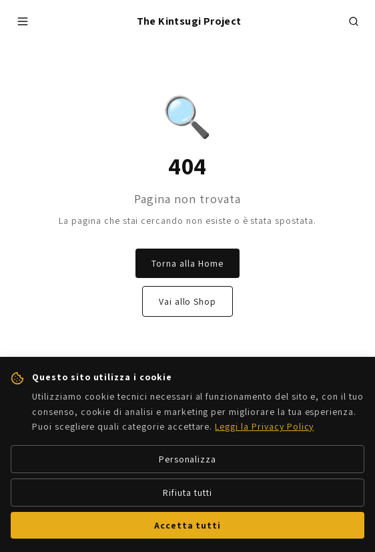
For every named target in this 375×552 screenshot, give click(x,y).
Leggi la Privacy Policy (264, 426)
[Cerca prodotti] (353, 21)
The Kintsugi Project (189, 21)
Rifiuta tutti (187, 493)
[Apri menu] (23, 21)
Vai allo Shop (187, 301)
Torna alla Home (187, 263)
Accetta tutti (187, 525)
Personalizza (188, 459)
